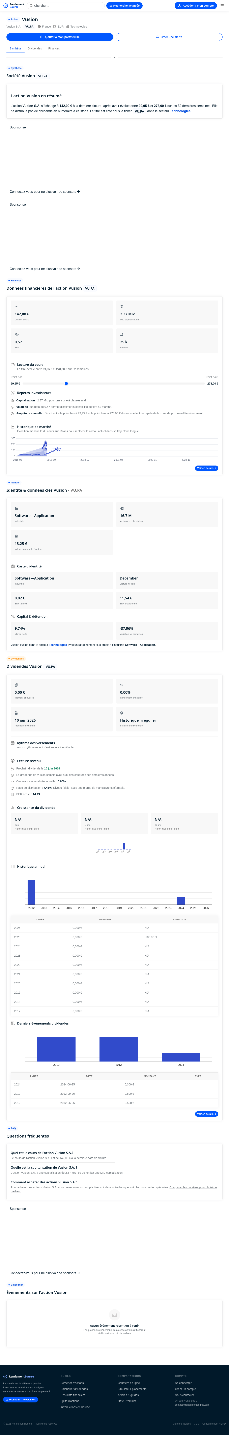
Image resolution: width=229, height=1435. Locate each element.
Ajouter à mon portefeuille (60, 37)
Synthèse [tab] (15, 48)
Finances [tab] (54, 48)
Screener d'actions (72, 1383)
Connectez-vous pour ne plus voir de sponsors (45, 191)
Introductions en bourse (75, 1407)
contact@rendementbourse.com (192, 1404)
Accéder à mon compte (196, 5)
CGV (196, 1423)
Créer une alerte (169, 37)
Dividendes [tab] (35, 48)
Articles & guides (128, 1395)
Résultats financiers (72, 1395)
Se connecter (183, 1383)
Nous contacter (184, 1395)
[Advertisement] (114, 159)
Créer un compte (185, 1389)
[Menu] (222, 5)
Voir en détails (206, 468)
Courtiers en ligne (129, 1383)
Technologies (76, 26)
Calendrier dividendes (74, 1389)
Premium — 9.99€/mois (21, 1399)
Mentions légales (182, 1423)
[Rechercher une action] (66, 5)
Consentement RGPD (214, 1423)
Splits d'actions (69, 1401)
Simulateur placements (132, 1389)
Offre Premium (127, 1401)
